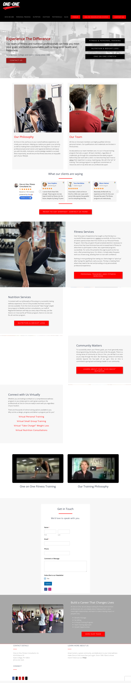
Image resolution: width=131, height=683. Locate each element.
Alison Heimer (104, 183)
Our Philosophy (24, 137)
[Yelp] (23, 678)
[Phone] (57, 553)
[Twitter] (17, 678)
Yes (48, 578)
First (45, 535)
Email (46, 539)
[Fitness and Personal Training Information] (105, 40)
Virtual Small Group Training (31, 421)
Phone (46, 549)
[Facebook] (13, 678)
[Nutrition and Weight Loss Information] (105, 48)
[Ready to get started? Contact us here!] (65, 211)
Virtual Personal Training (31, 416)
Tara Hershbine (79, 183)
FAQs (84, 658)
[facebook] (45, 589)
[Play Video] (38, 468)
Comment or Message (51, 559)
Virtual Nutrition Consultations (31, 430)
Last (59, 535)
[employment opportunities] (93, 634)
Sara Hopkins (52, 183)
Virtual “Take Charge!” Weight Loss (31, 425)
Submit (48, 584)
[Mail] (26, 678)
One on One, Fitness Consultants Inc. (27, 185)
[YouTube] (20, 678)
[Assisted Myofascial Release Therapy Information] (105, 56)
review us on (25, 198)
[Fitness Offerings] (98, 275)
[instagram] (49, 589)
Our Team (75, 137)
